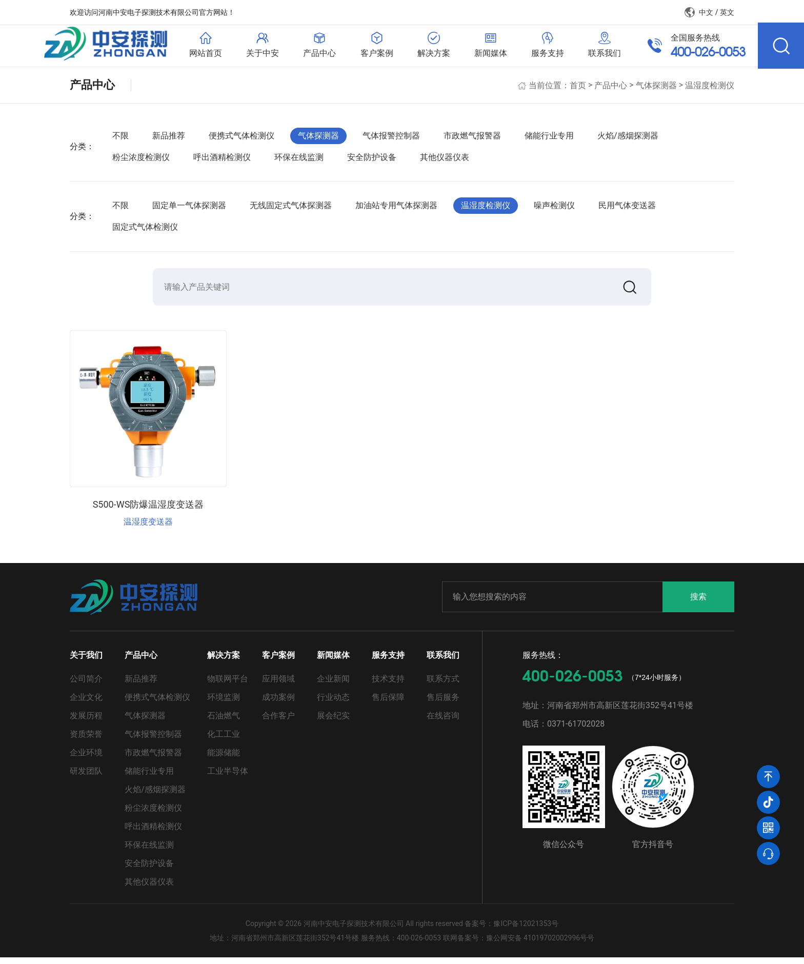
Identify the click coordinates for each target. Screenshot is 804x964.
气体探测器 (656, 89)
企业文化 (86, 704)
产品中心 (610, 89)
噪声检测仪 (554, 210)
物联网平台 (227, 685)
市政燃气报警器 (472, 140)
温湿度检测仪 (709, 89)
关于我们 (86, 662)
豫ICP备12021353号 (525, 930)
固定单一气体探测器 (189, 210)
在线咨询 (443, 722)
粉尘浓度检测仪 (141, 162)
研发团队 (86, 777)
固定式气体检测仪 (145, 231)
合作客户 (278, 722)
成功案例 (278, 704)
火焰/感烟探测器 (627, 140)
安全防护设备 (371, 162)
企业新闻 (333, 685)
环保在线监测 (299, 162)
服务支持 (388, 662)
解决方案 (223, 662)
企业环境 (86, 759)
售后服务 (443, 704)
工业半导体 (227, 777)
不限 (120, 140)
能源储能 (223, 759)
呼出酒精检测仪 (222, 162)
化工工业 (223, 741)
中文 (706, 12)
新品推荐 (168, 140)
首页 (578, 89)
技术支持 (388, 685)
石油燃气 (223, 722)
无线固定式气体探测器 (291, 210)
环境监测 (223, 704)
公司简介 (86, 685)
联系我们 (443, 662)
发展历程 (86, 722)
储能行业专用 (549, 140)
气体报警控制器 (391, 140)
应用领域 (278, 685)
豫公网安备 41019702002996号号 (540, 944)
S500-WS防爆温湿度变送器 (148, 511)
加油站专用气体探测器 (396, 210)
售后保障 (388, 704)
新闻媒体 (333, 662)
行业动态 (333, 704)
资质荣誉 (86, 741)
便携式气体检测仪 (241, 140)
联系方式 (443, 685)
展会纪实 (333, 722)
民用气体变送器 (627, 210)
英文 (727, 12)
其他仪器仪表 (444, 162)
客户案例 (278, 662)
